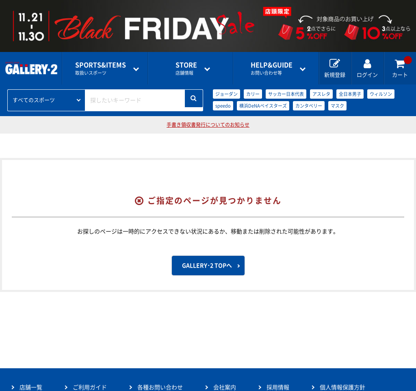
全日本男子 (350, 94)
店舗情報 (186, 68)
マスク (337, 106)
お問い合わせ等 (271, 68)
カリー (253, 94)
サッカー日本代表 (286, 94)
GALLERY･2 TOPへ (207, 265)
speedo (223, 106)
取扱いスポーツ (100, 68)
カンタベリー (308, 106)
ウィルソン (381, 94)
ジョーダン (226, 94)
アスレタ (321, 94)
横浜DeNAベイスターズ (263, 106)
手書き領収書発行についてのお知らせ (208, 124)
